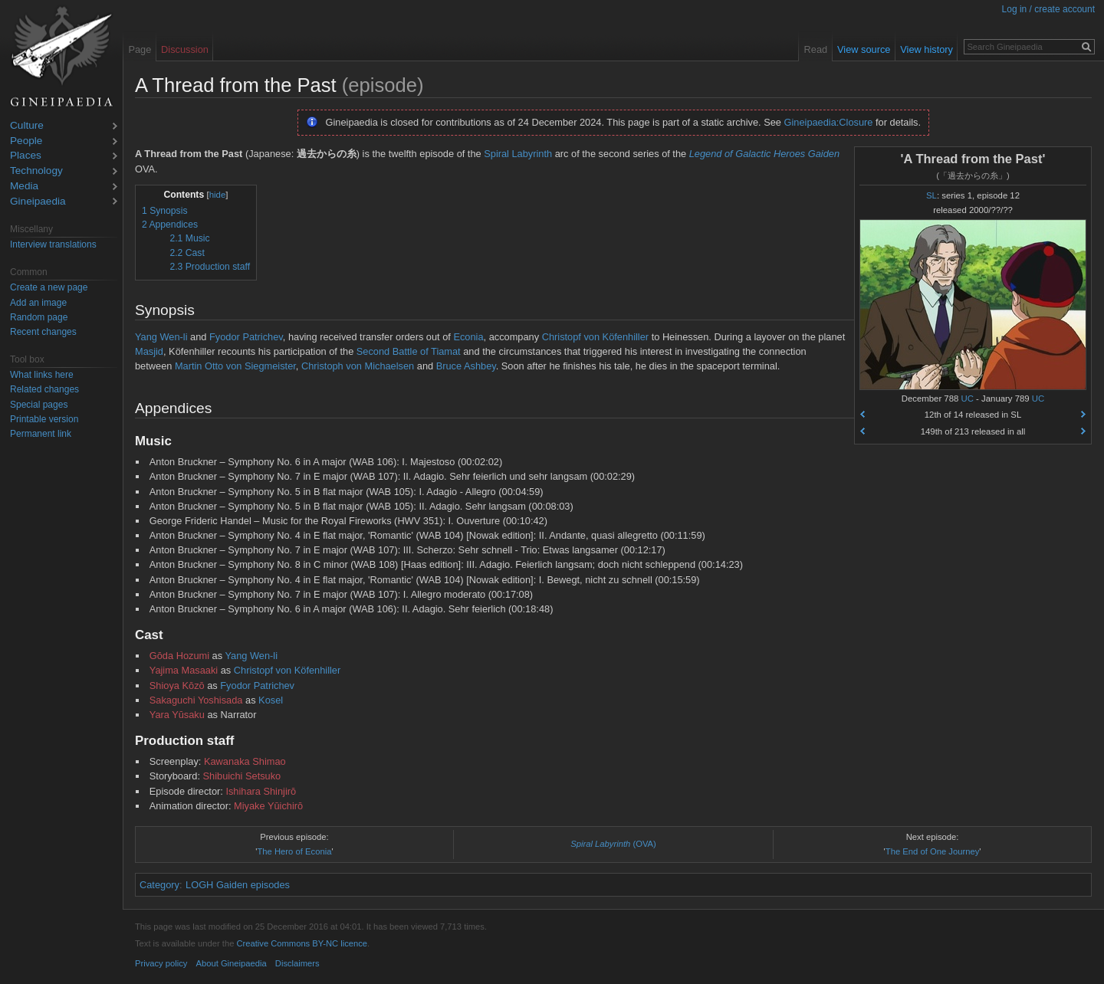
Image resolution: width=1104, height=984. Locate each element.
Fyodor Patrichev (246, 337)
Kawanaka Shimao (245, 761)
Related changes (44, 389)
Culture (27, 126)
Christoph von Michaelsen (357, 366)
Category (159, 885)
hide (217, 194)
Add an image (38, 302)
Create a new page (48, 287)
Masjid (149, 351)
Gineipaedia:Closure (828, 122)
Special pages (38, 404)
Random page (38, 317)
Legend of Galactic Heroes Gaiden (764, 153)
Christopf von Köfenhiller (595, 337)
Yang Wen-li (161, 337)
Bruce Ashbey (466, 366)
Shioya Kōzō (177, 685)
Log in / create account (1048, 9)
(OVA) (613, 843)
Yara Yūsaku (177, 714)
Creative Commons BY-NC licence (301, 943)
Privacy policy (161, 963)
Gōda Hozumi (179, 655)
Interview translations (53, 244)
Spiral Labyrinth (518, 153)
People (26, 141)
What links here (42, 374)
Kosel (270, 700)
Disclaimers (297, 963)
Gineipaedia (38, 202)
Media (24, 187)
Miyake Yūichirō (268, 806)
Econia (468, 337)
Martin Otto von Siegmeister (235, 366)
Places (25, 156)
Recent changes (43, 331)
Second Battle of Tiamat (408, 351)
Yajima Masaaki (184, 670)
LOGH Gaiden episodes (238, 885)
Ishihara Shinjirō (260, 791)
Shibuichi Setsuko (242, 776)
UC (967, 398)
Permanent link (40, 433)
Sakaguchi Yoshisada (196, 700)
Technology (36, 171)
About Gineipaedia (231, 963)
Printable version (44, 419)
